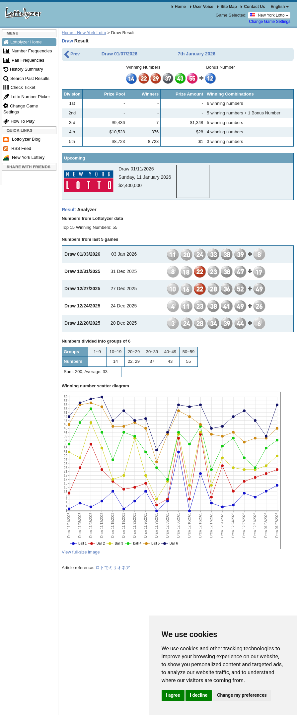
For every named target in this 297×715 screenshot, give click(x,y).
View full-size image (81, 552)
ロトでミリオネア (113, 567)
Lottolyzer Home (22, 41)
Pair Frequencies (23, 60)
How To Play (19, 121)
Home (179, 6)
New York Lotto (269, 15)
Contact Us (253, 6)
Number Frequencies (27, 50)
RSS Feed (17, 148)
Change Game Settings (269, 21)
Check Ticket (19, 87)
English (279, 6)
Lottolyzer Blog (21, 139)
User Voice (201, 6)
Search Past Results (26, 78)
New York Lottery (23, 158)
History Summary (23, 69)
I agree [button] (173, 695)
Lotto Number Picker (26, 96)
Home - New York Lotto (84, 32)
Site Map (227, 6)
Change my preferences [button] (241, 695)
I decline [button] (198, 695)
